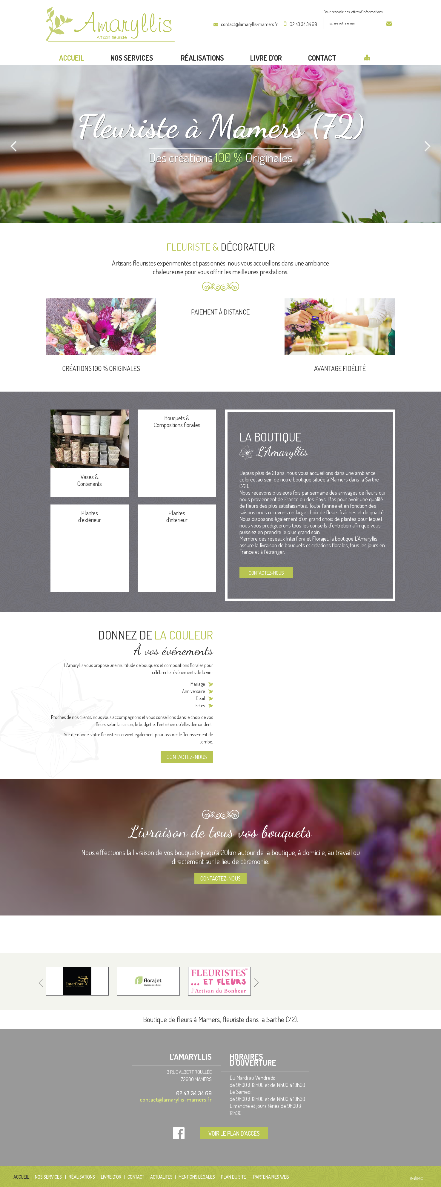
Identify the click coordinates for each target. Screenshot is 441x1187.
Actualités (161, 1177)
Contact (322, 57)
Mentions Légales (197, 1177)
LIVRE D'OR (266, 57)
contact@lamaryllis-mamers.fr (249, 24)
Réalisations (202, 57)
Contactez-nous (266, 573)
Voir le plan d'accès (234, 1133)
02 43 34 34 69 (303, 24)
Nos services (132, 57)
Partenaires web (271, 1177)
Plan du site (233, 1177)
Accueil (71, 57)
